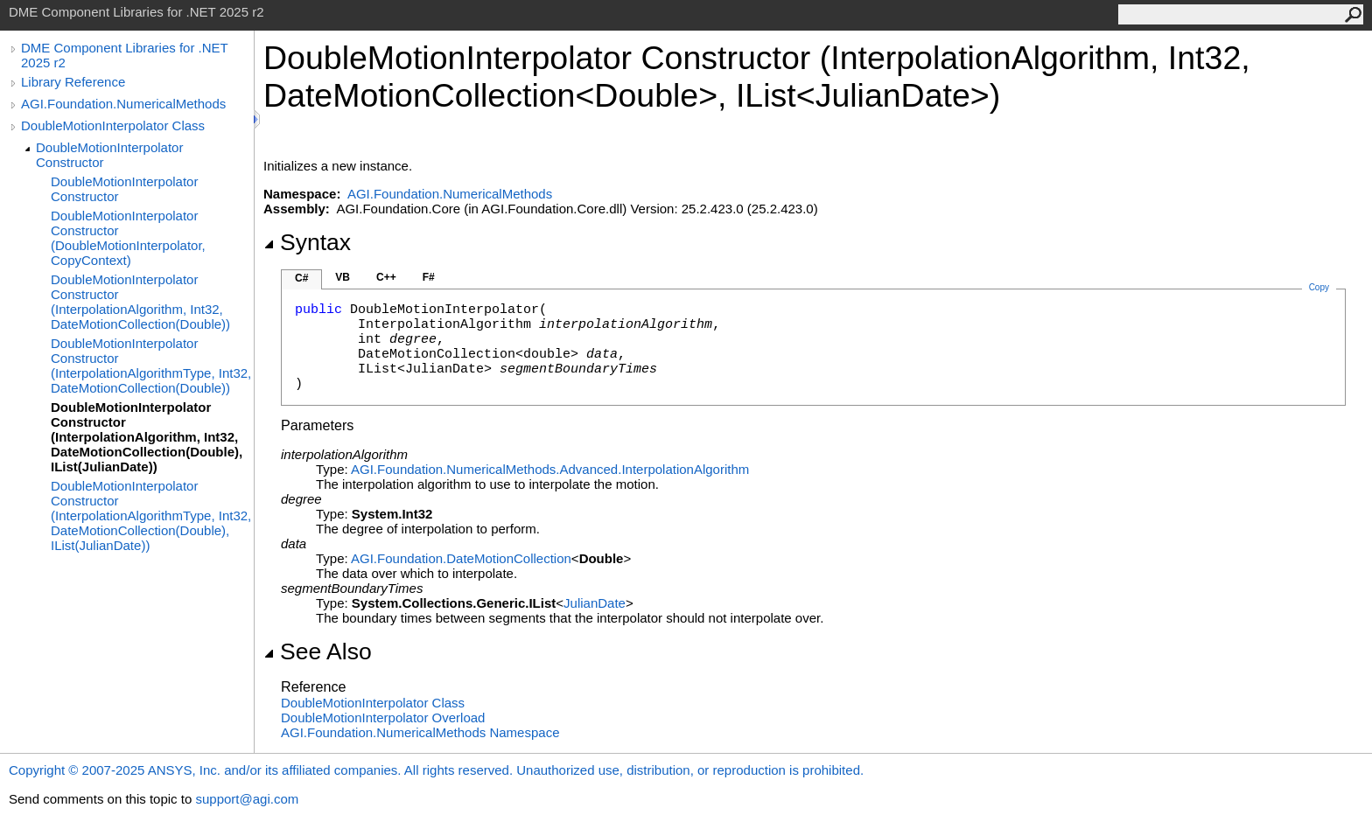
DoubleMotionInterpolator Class (113, 125)
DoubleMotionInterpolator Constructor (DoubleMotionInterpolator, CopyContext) (128, 238)
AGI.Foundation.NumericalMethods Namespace (420, 732)
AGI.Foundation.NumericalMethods (123, 103)
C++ (386, 277)
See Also (317, 651)
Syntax (307, 242)
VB (342, 277)
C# (301, 278)
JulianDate (595, 603)
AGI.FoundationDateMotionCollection (461, 558)
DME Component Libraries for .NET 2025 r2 (124, 55)
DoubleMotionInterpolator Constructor (109, 155)
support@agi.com (246, 798)
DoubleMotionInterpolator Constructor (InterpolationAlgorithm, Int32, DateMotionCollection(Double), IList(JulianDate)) (146, 437)
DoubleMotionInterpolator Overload (383, 717)
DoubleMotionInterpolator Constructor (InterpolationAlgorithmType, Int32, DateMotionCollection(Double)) (151, 365)
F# (429, 277)
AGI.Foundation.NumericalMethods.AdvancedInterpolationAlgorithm (550, 469)
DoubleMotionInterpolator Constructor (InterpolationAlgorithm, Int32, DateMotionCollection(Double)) (140, 301)
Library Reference (73, 81)
